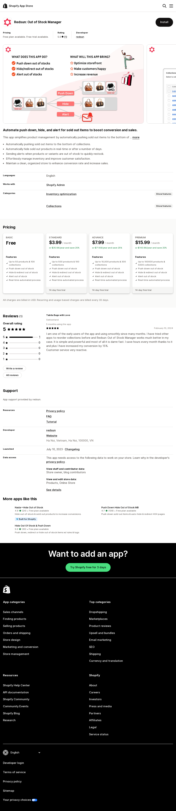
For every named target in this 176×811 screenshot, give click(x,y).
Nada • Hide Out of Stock (29, 507)
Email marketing (100, 640)
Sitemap (8, 790)
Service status (98, 734)
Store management (16, 654)
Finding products (14, 619)
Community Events (15, 706)
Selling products (14, 626)
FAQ (48, 416)
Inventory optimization (61, 194)
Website (51, 435)
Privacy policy (55, 411)
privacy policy (55, 462)
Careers (94, 692)
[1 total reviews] (39, 337)
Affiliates (95, 720)
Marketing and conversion (20, 647)
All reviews (12, 375)
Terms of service (14, 772)
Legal (93, 727)
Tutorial (51, 422)
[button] (45, 513)
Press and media (100, 706)
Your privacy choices (17, 800)
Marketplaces (98, 619)
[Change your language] (25, 752)
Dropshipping (98, 612)
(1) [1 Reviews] (65, 36)
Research (9, 720)
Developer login (13, 763)
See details (53, 490)
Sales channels (13, 612)
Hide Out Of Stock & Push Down (33, 525)
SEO (91, 647)
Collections (53, 206)
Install (164, 22)
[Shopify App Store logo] (18, 5)
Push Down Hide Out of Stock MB (120, 507)
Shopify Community (16, 699)
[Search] (164, 6)
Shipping (95, 654)
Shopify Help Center (16, 685)
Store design (11, 640)
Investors (95, 699)
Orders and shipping (16, 633)
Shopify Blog (11, 713)
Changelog (72, 449)
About (93, 685)
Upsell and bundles (102, 633)
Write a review (14, 368)
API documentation (16, 692)
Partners (95, 713)
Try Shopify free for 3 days (88, 567)
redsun (80, 36)
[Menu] (171, 6)
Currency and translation (106, 661)
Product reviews (100, 626)
